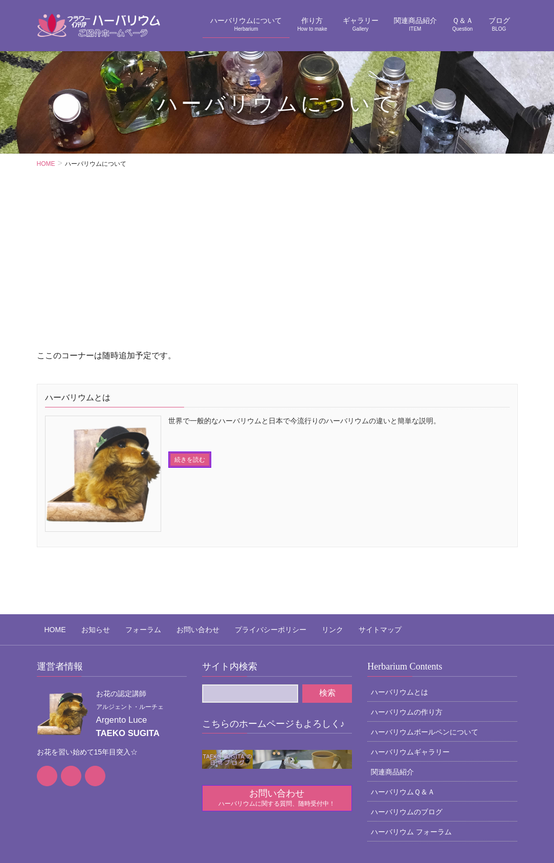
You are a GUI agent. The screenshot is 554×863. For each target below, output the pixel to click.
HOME (47, 575)
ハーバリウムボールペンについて (424, 674)
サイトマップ (326, 575)
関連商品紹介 (392, 713)
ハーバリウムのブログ (406, 753)
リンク (286, 575)
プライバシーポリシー (232, 575)
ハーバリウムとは (399, 634)
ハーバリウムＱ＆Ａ (403, 733)
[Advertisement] (277, 271)
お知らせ (80, 575)
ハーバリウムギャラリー (410, 693)
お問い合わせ (167, 575)
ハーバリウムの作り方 (406, 654)
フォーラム (120, 575)
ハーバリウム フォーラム (411, 773)
